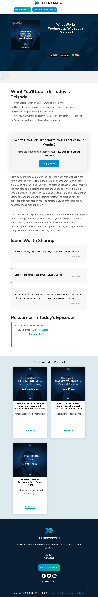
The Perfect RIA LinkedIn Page (32, 334)
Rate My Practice (49, 567)
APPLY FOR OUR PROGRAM (44, 10)
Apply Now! (49, 163)
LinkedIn (42, 325)
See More (30, 430)
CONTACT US (49, 581)
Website (32, 325)
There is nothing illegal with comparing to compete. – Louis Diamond (47, 251)
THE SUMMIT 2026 (22, 10)
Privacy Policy (55, 593)
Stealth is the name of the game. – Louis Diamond (38, 275)
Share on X (75, 257)
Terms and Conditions (74, 593)
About (49, 555)
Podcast (49, 558)
